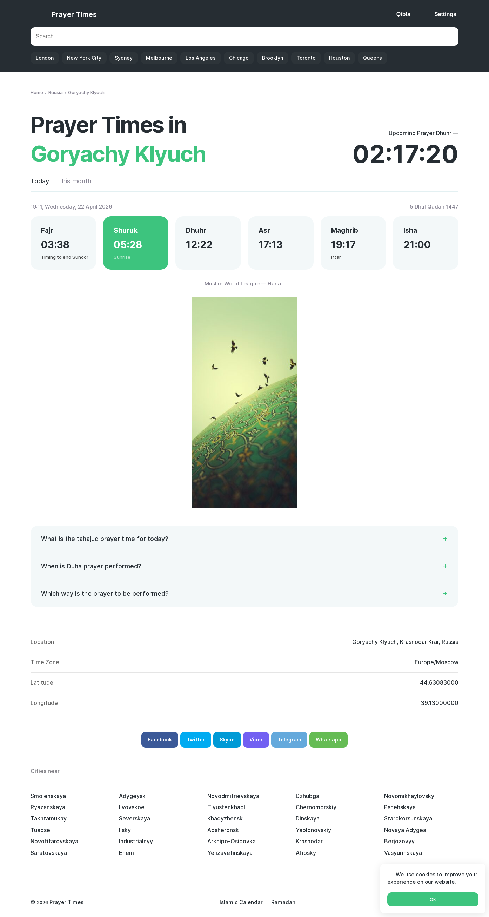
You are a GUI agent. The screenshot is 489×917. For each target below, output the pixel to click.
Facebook (160, 740)
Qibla (403, 14)
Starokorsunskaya (408, 818)
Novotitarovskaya (54, 841)
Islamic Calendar (241, 902)
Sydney (124, 58)
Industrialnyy (136, 841)
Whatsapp (328, 740)
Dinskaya (308, 818)
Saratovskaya (49, 852)
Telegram (289, 740)
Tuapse (40, 829)
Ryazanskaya (48, 807)
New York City (84, 58)
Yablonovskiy (313, 829)
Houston (339, 58)
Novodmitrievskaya (233, 795)
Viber (256, 740)
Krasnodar (309, 841)
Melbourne (159, 58)
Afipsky (306, 852)
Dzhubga (307, 795)
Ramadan (283, 902)
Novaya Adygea (405, 829)
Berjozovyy (399, 841)
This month (74, 181)
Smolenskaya (48, 795)
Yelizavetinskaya (230, 852)
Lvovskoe (132, 807)
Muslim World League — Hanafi (245, 283)
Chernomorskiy (316, 807)
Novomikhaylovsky (409, 795)
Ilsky (125, 829)
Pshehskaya (400, 807)
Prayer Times (74, 14)
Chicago (239, 58)
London (45, 58)
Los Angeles (201, 58)
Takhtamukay (49, 818)
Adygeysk (132, 795)
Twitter (196, 740)
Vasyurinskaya (403, 852)
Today (40, 181)
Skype (227, 740)
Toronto (306, 58)
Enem (126, 852)
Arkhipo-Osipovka (231, 841)
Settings (445, 14)
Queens (372, 58)
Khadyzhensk (225, 818)
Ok (433, 899)
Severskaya (134, 818)
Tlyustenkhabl (226, 807)
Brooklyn (272, 58)
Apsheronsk (223, 829)
